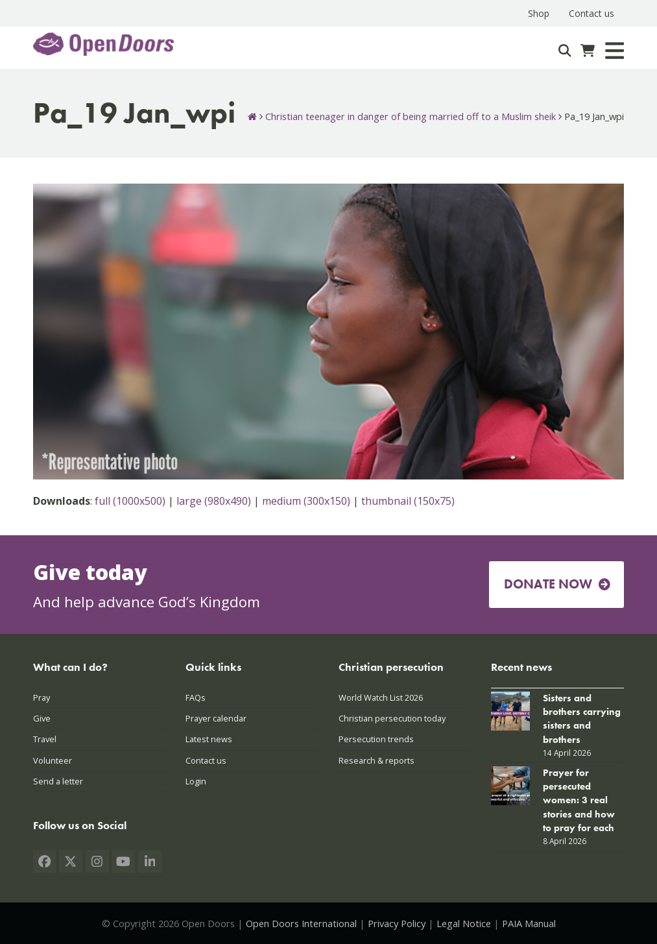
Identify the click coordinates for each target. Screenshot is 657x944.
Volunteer (52, 760)
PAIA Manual (529, 923)
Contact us (205, 760)
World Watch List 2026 (381, 697)
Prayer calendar (215, 718)
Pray (41, 697)
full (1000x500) (130, 501)
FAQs (195, 697)
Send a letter (58, 781)
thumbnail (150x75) (408, 501)
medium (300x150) (306, 501)
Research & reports (376, 760)
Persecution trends (376, 739)
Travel (44, 739)
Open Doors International (301, 923)
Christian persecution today (392, 718)
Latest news (208, 739)
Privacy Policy (396, 923)
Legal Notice (463, 923)
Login (195, 781)
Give (42, 718)
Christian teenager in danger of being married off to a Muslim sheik (410, 116)
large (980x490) (213, 501)
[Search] (564, 50)
